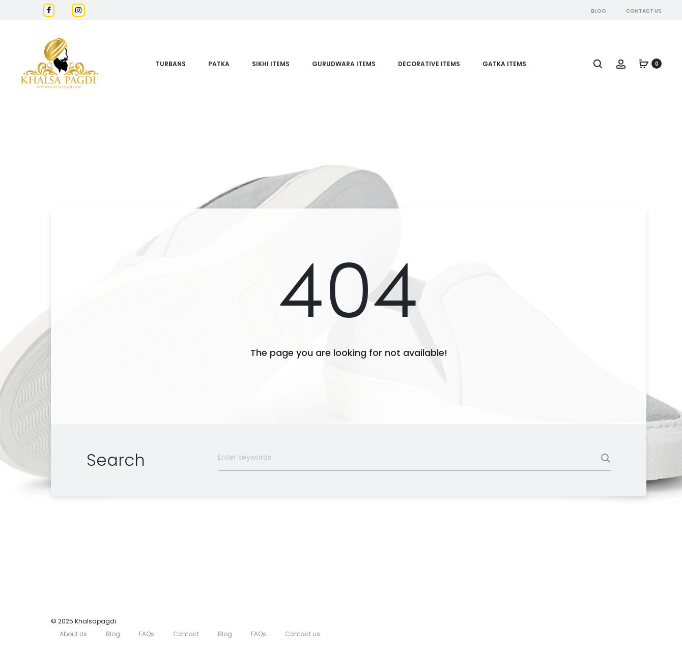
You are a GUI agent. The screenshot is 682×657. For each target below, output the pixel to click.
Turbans (171, 63)
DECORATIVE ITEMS (429, 63)
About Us (73, 634)
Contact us (302, 634)
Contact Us (644, 11)
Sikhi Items (271, 63)
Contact (186, 634)
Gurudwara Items (344, 63)
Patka (219, 63)
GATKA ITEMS (504, 63)
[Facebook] (48, 10)
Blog (598, 11)
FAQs (146, 634)
